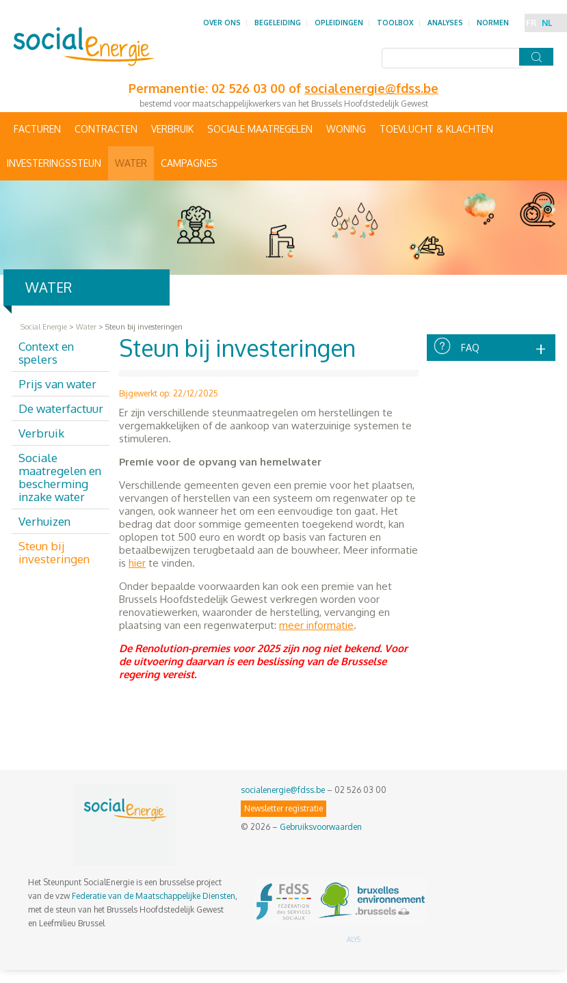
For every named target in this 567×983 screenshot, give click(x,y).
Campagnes (189, 163)
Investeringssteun (54, 163)
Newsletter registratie (283, 808)
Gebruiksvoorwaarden (321, 827)
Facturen (37, 129)
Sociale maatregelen (260, 129)
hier (137, 562)
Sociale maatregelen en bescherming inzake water (59, 477)
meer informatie (316, 625)
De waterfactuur (60, 408)
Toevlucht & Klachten (436, 129)
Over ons (222, 22)
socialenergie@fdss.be (283, 790)
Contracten (106, 129)
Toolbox (395, 22)
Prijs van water (57, 384)
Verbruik (172, 129)
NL (547, 23)
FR (531, 23)
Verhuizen (44, 521)
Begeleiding (277, 22)
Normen (493, 22)
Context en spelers (46, 352)
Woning (346, 129)
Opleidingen (339, 22)
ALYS (353, 939)
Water (131, 163)
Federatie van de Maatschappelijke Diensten (153, 896)
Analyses (445, 22)
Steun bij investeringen (54, 552)
